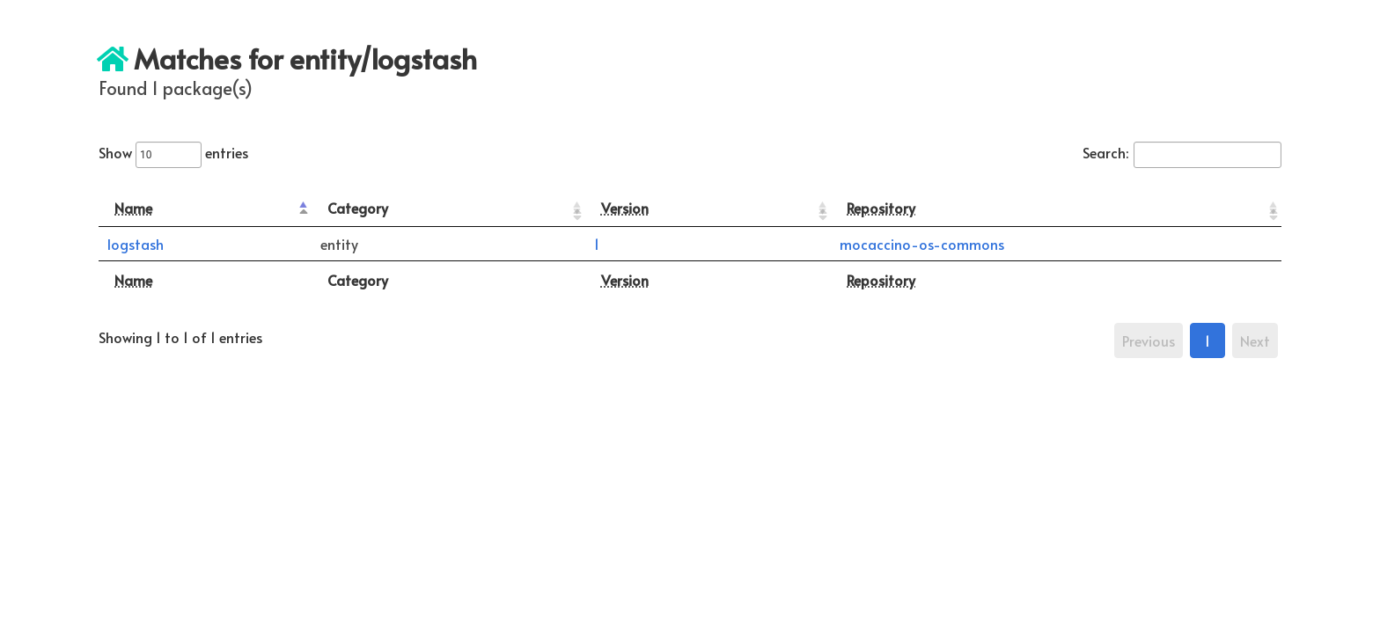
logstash (135, 243)
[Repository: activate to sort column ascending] (1056, 208)
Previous (1148, 340)
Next (1255, 340)
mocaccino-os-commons (922, 243)
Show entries (173, 152)
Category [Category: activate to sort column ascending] (357, 207)
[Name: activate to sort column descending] (205, 208)
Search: (1182, 152)
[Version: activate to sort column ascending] (708, 208)
